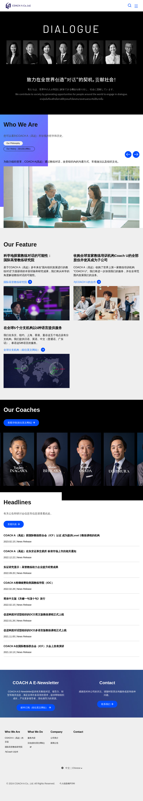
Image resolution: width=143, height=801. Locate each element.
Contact (78, 731)
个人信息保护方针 (67, 783)
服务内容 (31, 738)
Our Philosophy (13, 143)
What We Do (35, 731)
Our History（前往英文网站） (19, 149)
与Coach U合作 (11, 752)
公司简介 (54, 738)
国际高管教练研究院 (13, 747)
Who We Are (12, 731)
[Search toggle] (129, 5)
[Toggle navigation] (136, 6)
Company (56, 731)
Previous (128, 154)
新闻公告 (54, 743)
